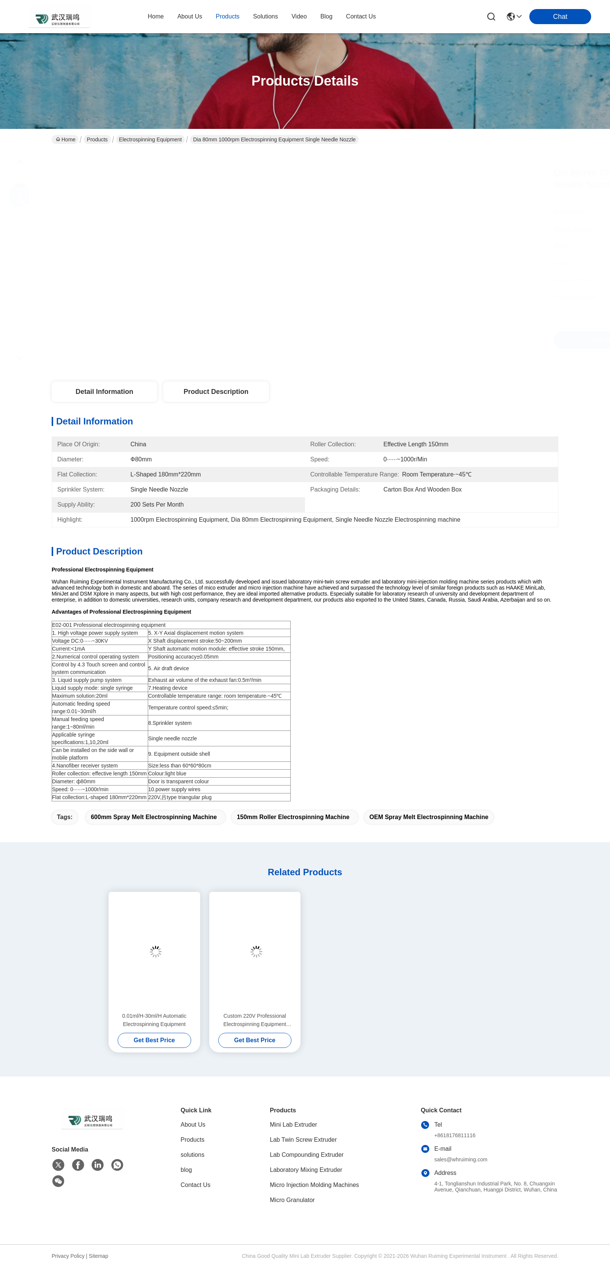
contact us (361, 16)
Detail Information (104, 391)
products (227, 16)
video (299, 16)
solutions (265, 16)
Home (156, 16)
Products (97, 139)
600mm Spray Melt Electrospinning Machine (154, 817)
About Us (193, 1124)
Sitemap (98, 1256)
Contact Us (195, 1185)
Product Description (216, 391)
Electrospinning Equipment (150, 139)
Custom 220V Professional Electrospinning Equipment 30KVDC (254, 1020)
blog (326, 16)
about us (189, 16)
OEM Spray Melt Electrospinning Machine (429, 817)
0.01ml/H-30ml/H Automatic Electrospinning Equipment (154, 1020)
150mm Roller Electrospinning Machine (293, 817)
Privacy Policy (68, 1256)
